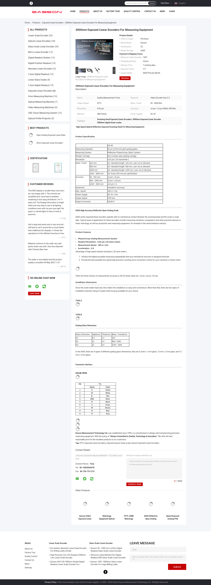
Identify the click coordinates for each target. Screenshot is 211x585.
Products (84, 11)
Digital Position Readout (39, 63)
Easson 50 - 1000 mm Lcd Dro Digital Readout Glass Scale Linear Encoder (106, 549)
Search (152, 3)
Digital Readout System (39, 57)
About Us (97, 11)
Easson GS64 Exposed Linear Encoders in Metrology (84, 517)
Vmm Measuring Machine (40, 96)
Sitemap (28, 568)
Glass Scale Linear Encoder (41, 46)
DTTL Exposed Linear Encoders (93, 443)
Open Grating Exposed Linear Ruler (50, 135)
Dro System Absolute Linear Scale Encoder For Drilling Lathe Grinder (68, 549)
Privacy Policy (50, 582)
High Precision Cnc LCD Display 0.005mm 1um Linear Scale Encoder (68, 556)
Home (72, 11)
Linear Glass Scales (37, 79)
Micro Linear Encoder (38, 52)
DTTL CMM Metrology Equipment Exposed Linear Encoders (128, 517)
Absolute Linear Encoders (40, 68)
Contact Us (150, 11)
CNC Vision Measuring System (42, 113)
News (162, 11)
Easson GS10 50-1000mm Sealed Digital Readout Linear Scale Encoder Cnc (67, 563)
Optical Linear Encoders (39, 41)
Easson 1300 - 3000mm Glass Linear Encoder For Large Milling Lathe (106, 563)
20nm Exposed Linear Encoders (49, 143)
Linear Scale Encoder (38, 35)
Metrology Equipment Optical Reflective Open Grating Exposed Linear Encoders (107, 517)
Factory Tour (113, 11)
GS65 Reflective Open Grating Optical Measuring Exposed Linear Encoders (151, 517)
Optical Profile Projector (39, 118)
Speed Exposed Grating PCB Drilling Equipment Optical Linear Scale (173, 517)
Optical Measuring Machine (41, 102)
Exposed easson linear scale (118, 443)
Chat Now (165, 3)
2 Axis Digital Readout (38, 85)
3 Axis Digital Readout (38, 74)
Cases (172, 11)
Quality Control (132, 11)
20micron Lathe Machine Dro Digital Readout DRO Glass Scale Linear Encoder (108, 556)
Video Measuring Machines (41, 107)
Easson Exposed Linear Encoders (145, 443)
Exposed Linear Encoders (52, 23)
